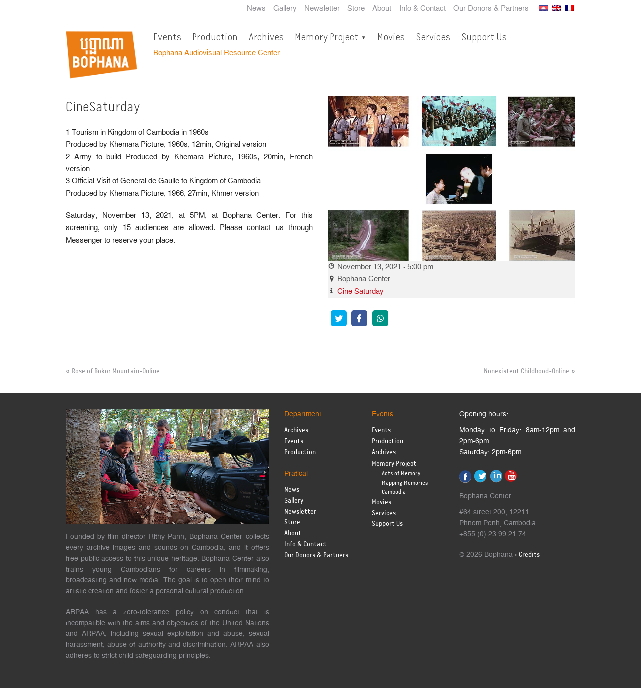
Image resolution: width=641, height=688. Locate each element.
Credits (529, 555)
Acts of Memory (401, 473)
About (381, 9)
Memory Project (326, 37)
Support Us (484, 37)
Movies (391, 37)
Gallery (285, 9)
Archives (266, 37)
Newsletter (322, 9)
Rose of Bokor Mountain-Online (116, 371)
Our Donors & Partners (491, 9)
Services (433, 37)
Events (167, 37)
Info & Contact (422, 9)
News (256, 9)
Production (215, 37)
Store (356, 9)
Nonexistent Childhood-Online (526, 371)
